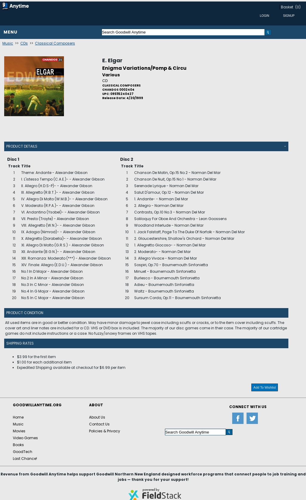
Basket (287, 7)
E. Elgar (112, 60)
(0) (298, 7)
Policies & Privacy (104, 431)
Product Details (21, 146)
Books (18, 444)
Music (7, 43)
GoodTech (22, 451)
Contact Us (99, 424)
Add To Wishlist (264, 387)
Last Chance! (25, 458)
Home (18, 417)
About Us (97, 417)
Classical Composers (55, 43)
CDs (24, 43)
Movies (19, 431)
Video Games (25, 437)
